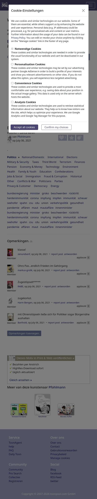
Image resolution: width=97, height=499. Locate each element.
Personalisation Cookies (30, 64)
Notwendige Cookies (28, 49)
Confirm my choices (56, 127)
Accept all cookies (24, 127)
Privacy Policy (18, 37)
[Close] (83, 10)
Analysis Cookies (25, 102)
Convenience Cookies (28, 83)
